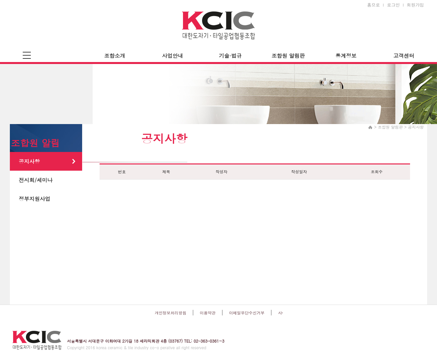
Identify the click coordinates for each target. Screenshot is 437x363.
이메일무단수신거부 (246, 312)
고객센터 (403, 55)
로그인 (393, 5)
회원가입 (415, 5)
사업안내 (172, 55)
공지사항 (29, 161)
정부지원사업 (34, 199)
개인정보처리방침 (170, 312)
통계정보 (345, 55)
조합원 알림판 (288, 55)
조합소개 (114, 55)
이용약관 (208, 312)
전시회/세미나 (36, 180)
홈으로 (373, 5)
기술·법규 (230, 55)
